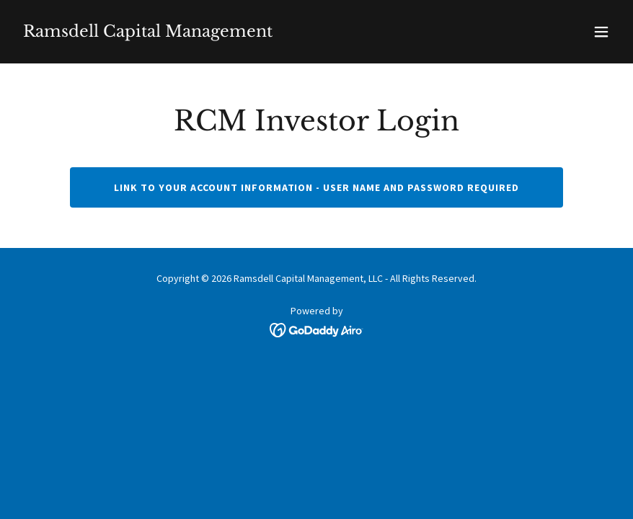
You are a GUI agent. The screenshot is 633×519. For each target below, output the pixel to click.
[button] (601, 31)
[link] (148, 32)
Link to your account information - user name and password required (317, 187)
